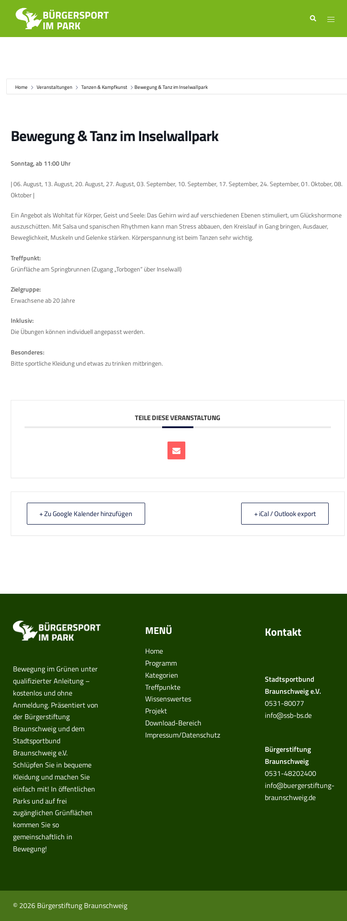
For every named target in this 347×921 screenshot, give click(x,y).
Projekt (156, 710)
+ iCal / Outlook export (285, 513)
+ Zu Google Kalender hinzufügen (86, 513)
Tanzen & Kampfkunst (104, 87)
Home (22, 87)
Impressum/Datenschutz (182, 734)
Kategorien (161, 675)
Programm (161, 663)
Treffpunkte (162, 687)
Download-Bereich (173, 722)
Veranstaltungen (54, 87)
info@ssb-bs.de (288, 715)
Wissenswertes (168, 698)
